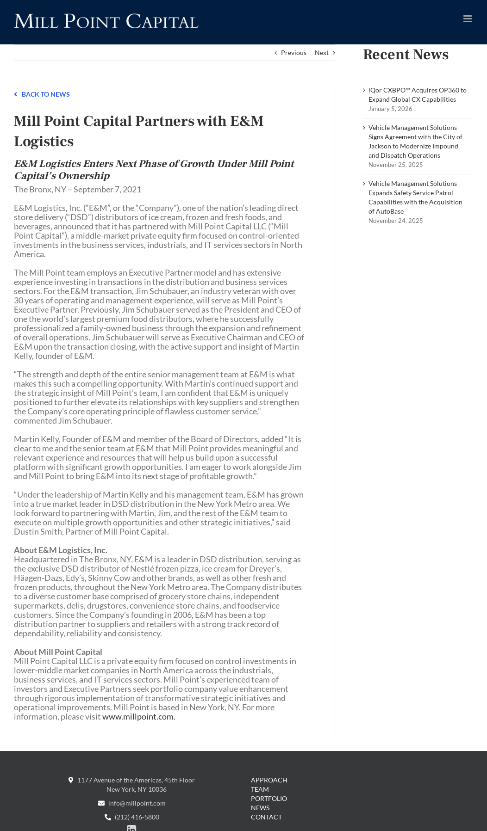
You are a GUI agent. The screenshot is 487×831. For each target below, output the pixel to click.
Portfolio (269, 798)
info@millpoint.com (132, 803)
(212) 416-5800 (132, 817)
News (260, 808)
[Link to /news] (15, 93)
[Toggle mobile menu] (468, 19)
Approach (269, 780)
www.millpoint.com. (138, 716)
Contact (266, 817)
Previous (293, 52)
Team (260, 789)
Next (322, 52)
